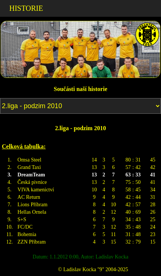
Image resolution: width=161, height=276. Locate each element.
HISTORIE (26, 8)
